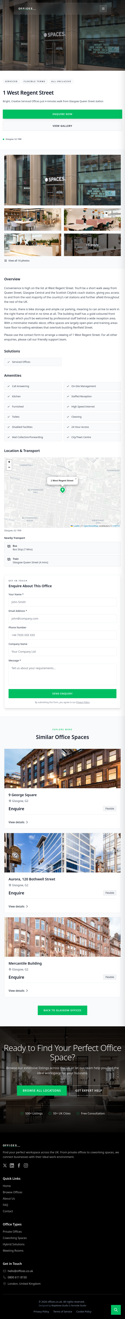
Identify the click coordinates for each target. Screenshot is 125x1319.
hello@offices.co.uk (20, 1271)
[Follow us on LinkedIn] (12, 1165)
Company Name (18, 644)
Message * (15, 660)
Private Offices (12, 1232)
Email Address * (18, 611)
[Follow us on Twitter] (5, 1165)
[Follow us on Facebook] (19, 1165)
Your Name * (16, 594)
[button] (62, 490)
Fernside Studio (78, 1305)
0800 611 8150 (17, 1277)
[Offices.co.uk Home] (27, 8)
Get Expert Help (88, 1090)
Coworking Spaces (15, 1238)
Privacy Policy (82, 702)
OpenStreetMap (90, 526)
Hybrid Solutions (13, 1244)
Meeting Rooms (13, 1251)
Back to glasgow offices (62, 1010)
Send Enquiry (62, 693)
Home (7, 1186)
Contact (8, 1211)
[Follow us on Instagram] (26, 1165)
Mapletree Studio (59, 1305)
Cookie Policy (83, 1311)
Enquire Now (63, 114)
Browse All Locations (42, 1090)
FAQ (5, 1205)
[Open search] (116, 1310)
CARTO (116, 526)
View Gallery (62, 126)
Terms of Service (62, 1311)
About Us (9, 1198)
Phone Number (17, 627)
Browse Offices (12, 1192)
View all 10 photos (17, 260)
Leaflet (75, 526)
